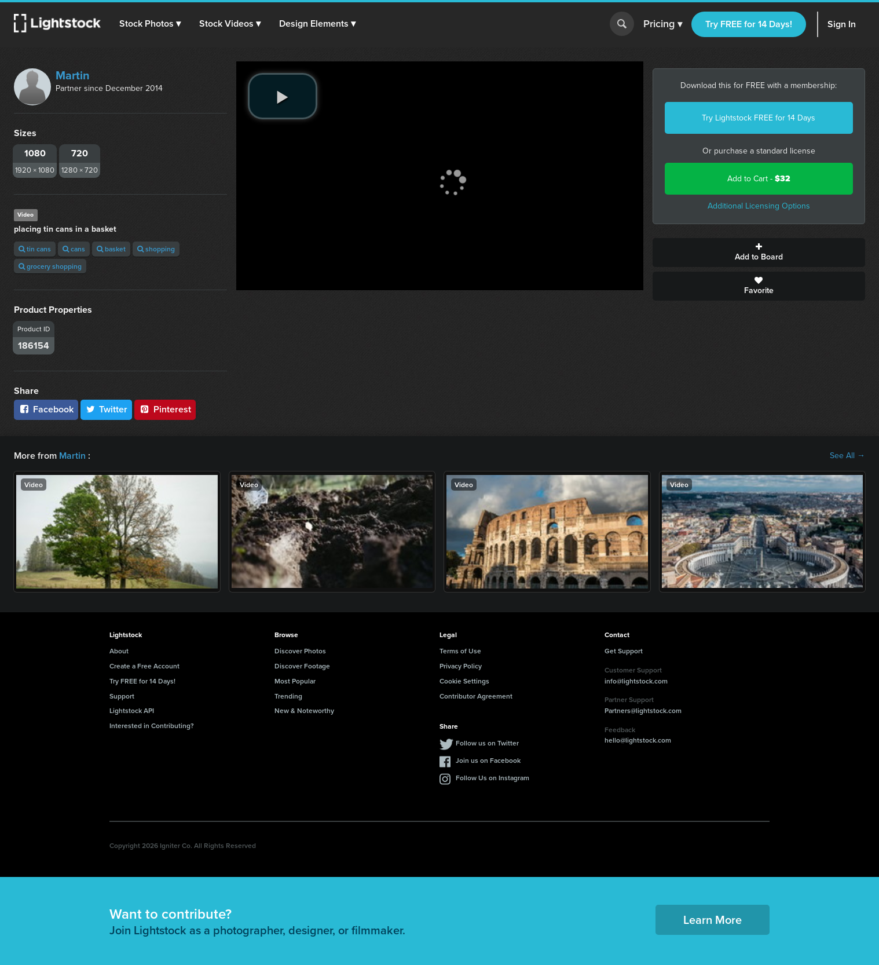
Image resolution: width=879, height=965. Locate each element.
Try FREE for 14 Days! (748, 24)
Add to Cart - (758, 179)
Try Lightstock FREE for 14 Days (758, 118)
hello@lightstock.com (638, 740)
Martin (73, 75)
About (119, 651)
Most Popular (295, 681)
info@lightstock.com (636, 681)
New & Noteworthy (304, 710)
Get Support (624, 651)
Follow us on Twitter (487, 743)
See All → (847, 456)
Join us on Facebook (488, 760)
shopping (156, 249)
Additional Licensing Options (759, 206)
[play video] (282, 96)
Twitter (106, 409)
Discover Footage (302, 666)
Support (121, 696)
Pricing (662, 24)
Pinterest (165, 409)
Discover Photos (300, 651)
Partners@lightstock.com (643, 710)
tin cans (35, 249)
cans (74, 249)
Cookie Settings (464, 681)
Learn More (712, 919)
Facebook (46, 409)
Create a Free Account (144, 666)
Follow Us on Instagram (492, 778)
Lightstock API (131, 710)
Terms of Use (460, 651)
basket (111, 249)
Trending (288, 696)
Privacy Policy (461, 666)
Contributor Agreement (476, 696)
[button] (150, 23)
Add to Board (759, 252)
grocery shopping (50, 266)
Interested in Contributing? (151, 725)
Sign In (841, 24)
